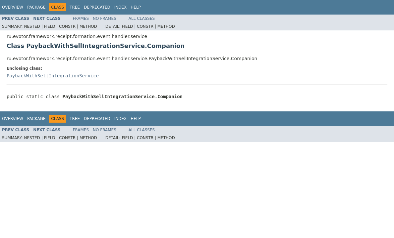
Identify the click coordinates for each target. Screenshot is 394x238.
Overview (12, 7)
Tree (75, 7)
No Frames (104, 18)
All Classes (142, 18)
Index (120, 7)
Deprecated (97, 7)
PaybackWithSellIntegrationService (53, 75)
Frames (81, 18)
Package (36, 7)
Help (136, 7)
